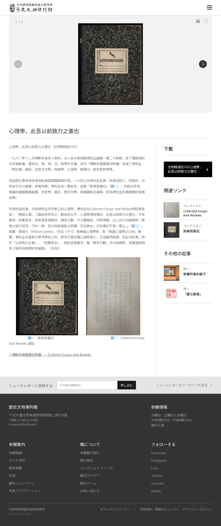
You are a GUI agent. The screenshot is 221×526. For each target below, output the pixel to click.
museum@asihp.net (23, 424)
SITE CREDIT (25, 513)
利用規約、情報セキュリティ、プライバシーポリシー (176, 509)
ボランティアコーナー (115, 509)
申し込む (127, 385)
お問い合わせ (89, 491)
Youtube (157, 483)
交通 (12, 475)
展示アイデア (89, 475)
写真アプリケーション (25, 491)
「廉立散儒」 (193, 294)
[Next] (203, 64)
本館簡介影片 (89, 453)
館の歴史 (86, 460)
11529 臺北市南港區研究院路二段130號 (38, 415)
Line (154, 468)
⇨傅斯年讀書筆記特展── (50, 355)
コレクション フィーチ (96, 468)
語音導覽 (15, 468)
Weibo (156, 491)
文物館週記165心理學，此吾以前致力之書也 (188, 169)
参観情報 (15, 453)
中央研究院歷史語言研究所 (27, 509)
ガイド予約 (17, 460)
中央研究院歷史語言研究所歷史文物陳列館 (30, 8)
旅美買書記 (191, 231)
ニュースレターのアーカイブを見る (184, 385)
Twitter (157, 475)
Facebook (158, 453)
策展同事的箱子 (194, 274)
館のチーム (88, 483)
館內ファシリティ (22, 483)
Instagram (159, 460)
